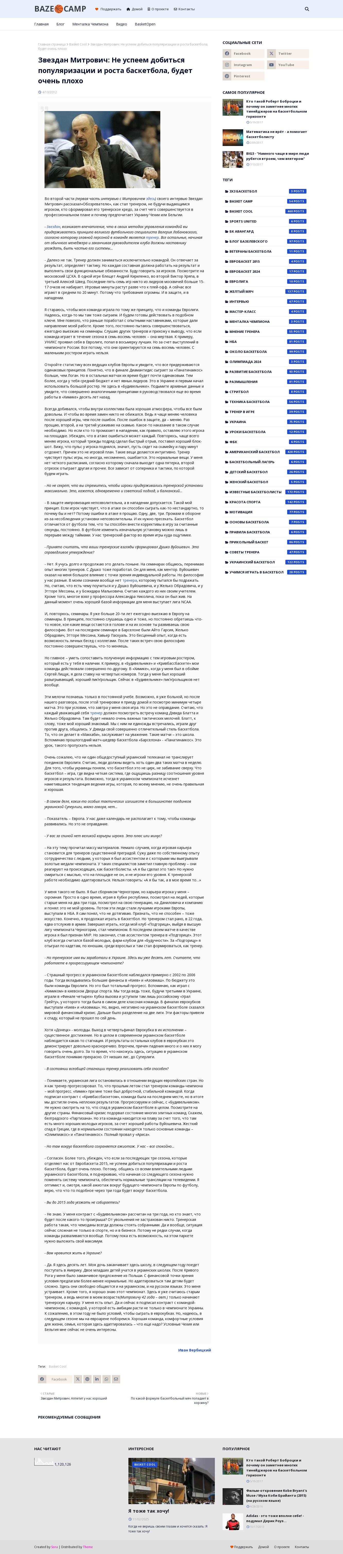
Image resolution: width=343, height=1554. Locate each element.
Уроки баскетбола (268, 431)
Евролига (268, 281)
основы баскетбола (268, 522)
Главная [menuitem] (41, 24)
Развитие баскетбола (268, 371)
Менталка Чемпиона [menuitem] (90, 24)
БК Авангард (268, 231)
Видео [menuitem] (121, 24)
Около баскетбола (268, 351)
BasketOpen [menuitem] (145, 24)
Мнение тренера (268, 331)
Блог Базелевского (268, 241)
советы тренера (268, 552)
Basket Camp (268, 201)
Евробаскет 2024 (268, 271)
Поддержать (108, 9)
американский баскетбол (268, 452)
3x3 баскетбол (268, 191)
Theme (88, 1547)
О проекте (158, 9)
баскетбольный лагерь (268, 462)
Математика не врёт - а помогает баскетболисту (276, 134)
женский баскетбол (268, 482)
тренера (129, 580)
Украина (268, 421)
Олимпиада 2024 (268, 361)
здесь (150, 198)
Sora (54, 1547)
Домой (135, 9)
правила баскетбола (268, 532)
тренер (152, 237)
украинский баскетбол (268, 562)
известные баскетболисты (268, 492)
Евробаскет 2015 (268, 261)
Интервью (268, 301)
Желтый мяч (268, 291)
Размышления (268, 381)
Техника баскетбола (268, 401)
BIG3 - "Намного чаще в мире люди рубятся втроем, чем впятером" (277, 156)
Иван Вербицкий (194, 1350)
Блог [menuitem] (60, 24)
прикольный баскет (268, 542)
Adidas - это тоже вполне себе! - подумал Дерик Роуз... (275, 1518)
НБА (268, 341)
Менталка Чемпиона (268, 321)
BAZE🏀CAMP (60, 8)
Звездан (53, 226)
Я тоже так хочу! (148, 1511)
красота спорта (268, 502)
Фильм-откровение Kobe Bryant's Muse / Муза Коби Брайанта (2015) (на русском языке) (276, 1495)
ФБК (268, 442)
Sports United (268, 221)
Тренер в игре (268, 411)
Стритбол (268, 391)
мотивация (268, 512)
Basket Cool (78, 44)
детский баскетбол (268, 472)
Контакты (184, 9)
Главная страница (52, 44)
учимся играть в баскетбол (268, 572)
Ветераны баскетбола (268, 251)
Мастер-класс (268, 311)
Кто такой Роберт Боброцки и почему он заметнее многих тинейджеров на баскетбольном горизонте (276, 109)
